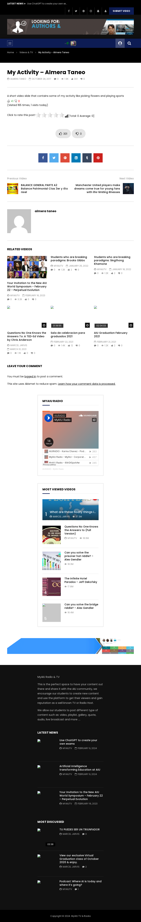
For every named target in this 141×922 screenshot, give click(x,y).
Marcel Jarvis (18, 345)
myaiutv (15, 295)
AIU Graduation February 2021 (110, 334)
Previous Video (17, 178)
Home (10, 52)
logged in (30, 376)
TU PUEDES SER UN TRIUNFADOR (79, 829)
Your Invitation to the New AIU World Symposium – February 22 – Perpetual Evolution (27, 286)
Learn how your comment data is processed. (86, 384)
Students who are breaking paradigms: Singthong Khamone (112, 260)
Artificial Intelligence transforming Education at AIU (79, 767)
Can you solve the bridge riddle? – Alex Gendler (81, 606)
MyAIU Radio (58, 469)
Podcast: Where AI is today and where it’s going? (80, 883)
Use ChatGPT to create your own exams (47, 3)
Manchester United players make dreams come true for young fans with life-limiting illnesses (97, 188)
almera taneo (18, 78)
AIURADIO (46, 469)
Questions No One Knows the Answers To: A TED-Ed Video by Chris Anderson (26, 336)
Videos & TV (26, 52)
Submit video (121, 11)
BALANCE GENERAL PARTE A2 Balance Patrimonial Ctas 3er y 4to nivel (44, 188)
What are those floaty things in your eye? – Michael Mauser (94, 512)
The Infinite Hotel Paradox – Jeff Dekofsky (80, 580)
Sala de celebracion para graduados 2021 (68, 334)
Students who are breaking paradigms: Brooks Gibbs (69, 258)
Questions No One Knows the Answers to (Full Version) (81, 530)
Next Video (127, 178)
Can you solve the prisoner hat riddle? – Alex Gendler (78, 556)
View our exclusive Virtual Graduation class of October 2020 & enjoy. (79, 859)
